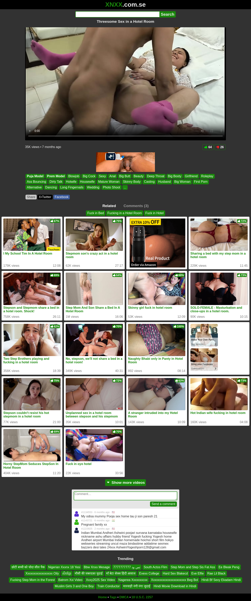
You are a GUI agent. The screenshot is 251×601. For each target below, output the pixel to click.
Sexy (102, 176)
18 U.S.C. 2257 (142, 597)
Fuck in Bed (95, 213)
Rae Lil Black (216, 573)
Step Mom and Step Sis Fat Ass (193, 567)
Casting (149, 182)
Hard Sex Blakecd (175, 573)
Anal (112, 176)
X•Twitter (45, 197)
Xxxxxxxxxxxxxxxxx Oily (42, 573)
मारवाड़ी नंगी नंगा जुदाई (136, 586)
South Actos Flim (155, 567)
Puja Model (35, 176)
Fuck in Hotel (154, 213)
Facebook (61, 197)
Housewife (87, 182)
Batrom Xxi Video (70, 580)
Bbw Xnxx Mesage (97, 567)
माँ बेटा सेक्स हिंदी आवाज (121, 573)
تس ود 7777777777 (126, 567)
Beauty (139, 176)
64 (208, 147)
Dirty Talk (56, 182)
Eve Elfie (197, 573)
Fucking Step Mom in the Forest (32, 580)
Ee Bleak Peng (229, 567)
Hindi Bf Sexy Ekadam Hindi (221, 580)
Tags (113, 597)
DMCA (124, 597)
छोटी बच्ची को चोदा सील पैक (28, 567)
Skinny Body (131, 182)
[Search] (117, 14)
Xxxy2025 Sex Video (100, 580)
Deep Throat (156, 176)
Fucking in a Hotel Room (124, 213)
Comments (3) (136, 206)
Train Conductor (108, 586)
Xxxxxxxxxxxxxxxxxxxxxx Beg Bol (174, 580)
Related (109, 206)
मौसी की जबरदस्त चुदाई (88, 573)
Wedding (93, 187)
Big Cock (89, 176)
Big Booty (174, 176)
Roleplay (207, 176)
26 (220, 147)
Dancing (51, 187)
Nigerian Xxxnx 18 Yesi (64, 567)
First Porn (200, 182)
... (125, 187)
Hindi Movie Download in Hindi (175, 586)
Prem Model (56, 176)
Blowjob (73, 176)
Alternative (34, 187)
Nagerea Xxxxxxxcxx (133, 580)
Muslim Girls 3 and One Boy (74, 586)
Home (102, 597)
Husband (164, 182)
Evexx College (149, 573)
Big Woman (182, 182)
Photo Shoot (111, 187)
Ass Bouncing (36, 182)
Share (31, 197)
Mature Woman (108, 182)
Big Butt (124, 176)
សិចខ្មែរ (66, 573)
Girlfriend (191, 176)
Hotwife (71, 182)
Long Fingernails (71, 187)
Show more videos (125, 482)
